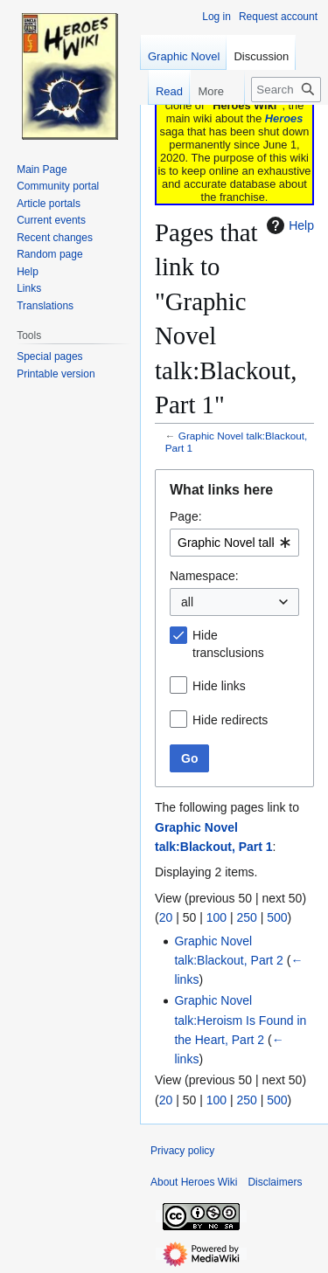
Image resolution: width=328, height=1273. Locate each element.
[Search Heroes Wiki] (286, 89)
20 (166, 917)
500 (277, 917)
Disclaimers (275, 1182)
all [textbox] (187, 602)
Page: (186, 516)
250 (246, 917)
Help (288, 225)
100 (216, 917)
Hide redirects (230, 720)
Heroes (284, 118)
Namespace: (204, 576)
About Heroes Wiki (193, 1182)
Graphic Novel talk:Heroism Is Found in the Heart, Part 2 (240, 1020)
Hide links (219, 686)
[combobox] (234, 543)
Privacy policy (182, 1151)
